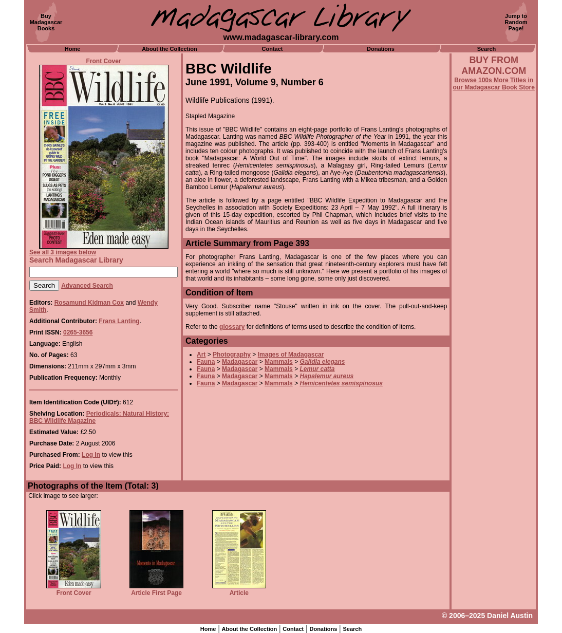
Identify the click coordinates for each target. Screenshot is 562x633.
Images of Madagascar (291, 354)
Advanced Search (87, 285)
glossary (232, 326)
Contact (272, 49)
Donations (381, 49)
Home (73, 49)
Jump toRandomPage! (516, 22)
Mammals (279, 361)
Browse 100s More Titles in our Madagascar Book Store (494, 84)
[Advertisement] (494, 368)
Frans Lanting (119, 321)
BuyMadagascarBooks (46, 22)
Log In (91, 454)
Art (201, 354)
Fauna (206, 361)
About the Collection (169, 49)
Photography (232, 354)
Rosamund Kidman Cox (89, 302)
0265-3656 (77, 332)
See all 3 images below (62, 252)
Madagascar (239, 361)
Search (486, 49)
